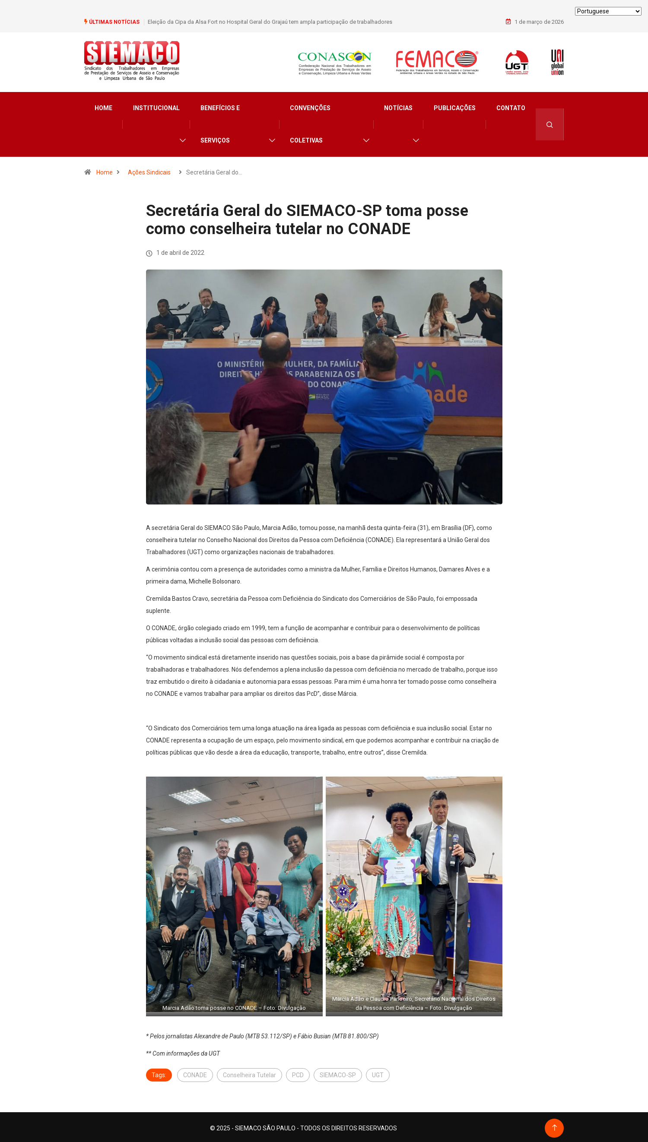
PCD (298, 1072)
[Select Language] (608, 11)
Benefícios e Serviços (220, 122)
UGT (378, 1072)
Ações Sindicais (149, 170)
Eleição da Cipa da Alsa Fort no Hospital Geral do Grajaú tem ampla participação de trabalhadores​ (270, 21)
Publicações (455, 106)
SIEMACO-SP (338, 1072)
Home (103, 106)
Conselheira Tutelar (249, 1072)
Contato (510, 106)
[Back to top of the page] (554, 1126)
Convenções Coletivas (310, 122)
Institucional (156, 106)
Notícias (398, 106)
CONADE (195, 1072)
